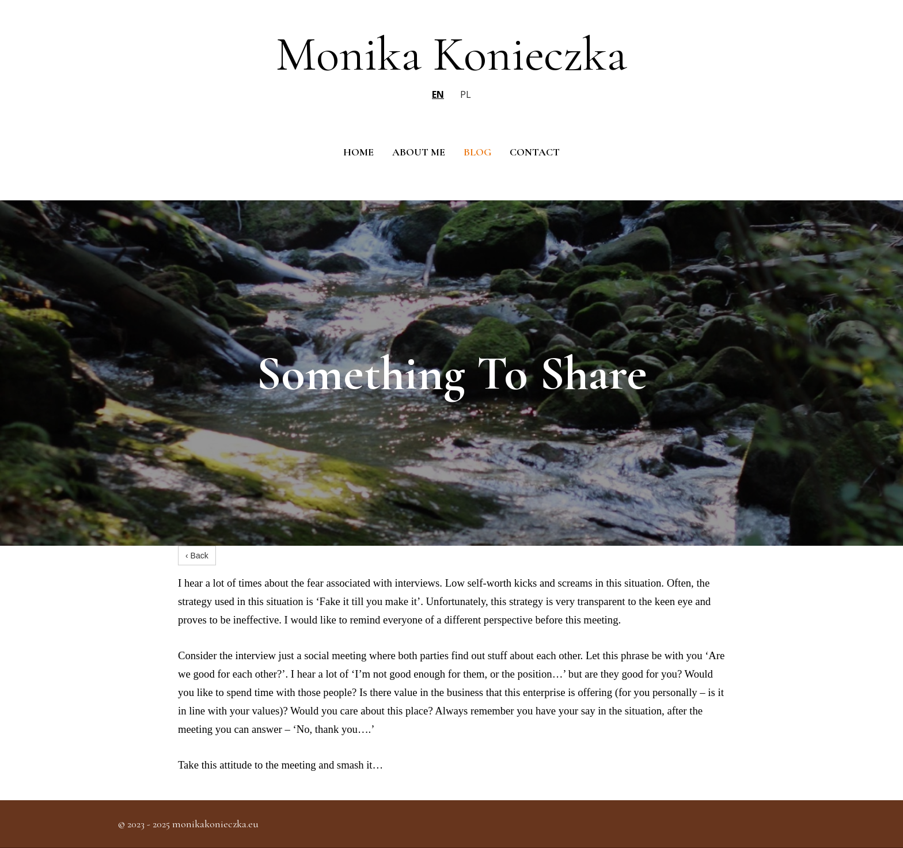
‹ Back (196, 555)
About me (418, 152)
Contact (535, 152)
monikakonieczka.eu (215, 823)
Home (358, 152)
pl (465, 94)
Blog (477, 152)
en (438, 94)
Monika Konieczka (451, 54)
